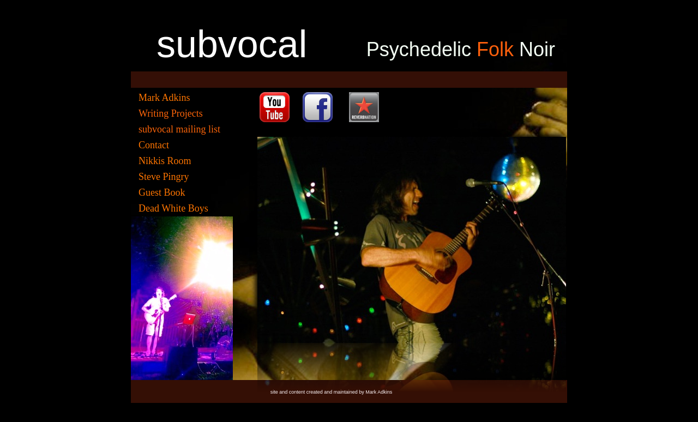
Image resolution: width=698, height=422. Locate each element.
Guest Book (162, 192)
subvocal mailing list (179, 129)
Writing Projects (171, 113)
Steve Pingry (164, 176)
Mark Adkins (164, 97)
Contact (154, 145)
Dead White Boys (173, 208)
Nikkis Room (165, 160)
